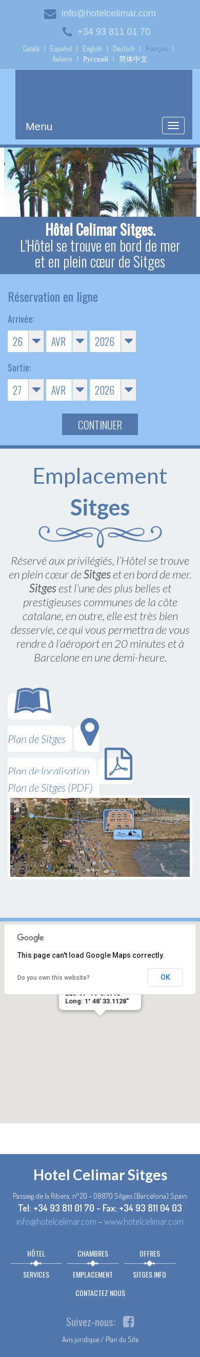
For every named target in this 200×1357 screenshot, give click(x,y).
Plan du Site (122, 1339)
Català (31, 48)
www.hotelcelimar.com (144, 1221)
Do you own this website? (53, 977)
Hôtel (36, 1253)
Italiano (62, 58)
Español (61, 48)
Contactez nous (100, 1292)
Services (36, 1274)
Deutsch (124, 48)
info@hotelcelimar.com (100, 13)
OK (165, 977)
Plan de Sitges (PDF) (70, 776)
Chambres (92, 1253)
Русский (95, 58)
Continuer (100, 425)
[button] (100, 1025)
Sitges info (149, 1274)
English (92, 48)
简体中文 (133, 58)
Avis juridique (80, 1339)
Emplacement (93, 1274)
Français (157, 48)
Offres (149, 1253)
